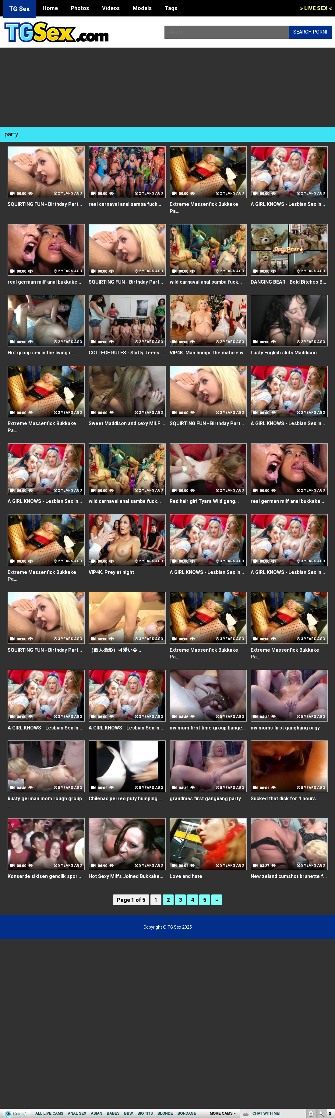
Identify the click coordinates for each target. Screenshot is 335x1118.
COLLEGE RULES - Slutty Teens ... (126, 353)
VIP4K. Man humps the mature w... (208, 353)
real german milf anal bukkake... (44, 282)
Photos (80, 8)
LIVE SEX (316, 8)
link (329, 1023)
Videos (111, 8)
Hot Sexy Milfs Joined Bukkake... (126, 876)
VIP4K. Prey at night (111, 572)
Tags (171, 8)
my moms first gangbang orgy (285, 728)
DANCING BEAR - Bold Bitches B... (288, 282)
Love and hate (186, 876)
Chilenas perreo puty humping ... (125, 798)
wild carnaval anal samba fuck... (206, 282)
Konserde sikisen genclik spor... (44, 876)
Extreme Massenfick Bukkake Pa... (204, 207)
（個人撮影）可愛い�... (115, 650)
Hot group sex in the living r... (41, 353)
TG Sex (19, 9)
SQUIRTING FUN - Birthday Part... (45, 204)
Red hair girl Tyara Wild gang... (204, 501)
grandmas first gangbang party (205, 798)
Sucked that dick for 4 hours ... (286, 798)
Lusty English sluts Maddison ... (286, 353)
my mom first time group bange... (208, 728)
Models (142, 8)
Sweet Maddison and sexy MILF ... (127, 423)
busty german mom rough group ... (45, 802)
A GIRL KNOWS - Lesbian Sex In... (288, 204)
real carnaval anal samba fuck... (125, 204)
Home (50, 8)
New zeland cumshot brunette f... (289, 876)
